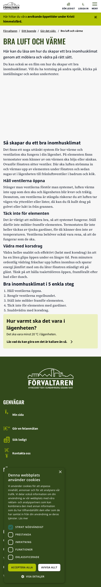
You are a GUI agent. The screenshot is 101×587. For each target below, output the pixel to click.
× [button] (60, 472)
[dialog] (34, 525)
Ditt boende (29, 31)
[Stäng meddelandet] (94, 19)
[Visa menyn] (95, 6)
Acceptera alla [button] (22, 567)
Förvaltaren (10, 31)
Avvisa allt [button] (49, 567)
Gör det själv (48, 31)
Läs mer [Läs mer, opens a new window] (23, 518)
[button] (34, 576)
